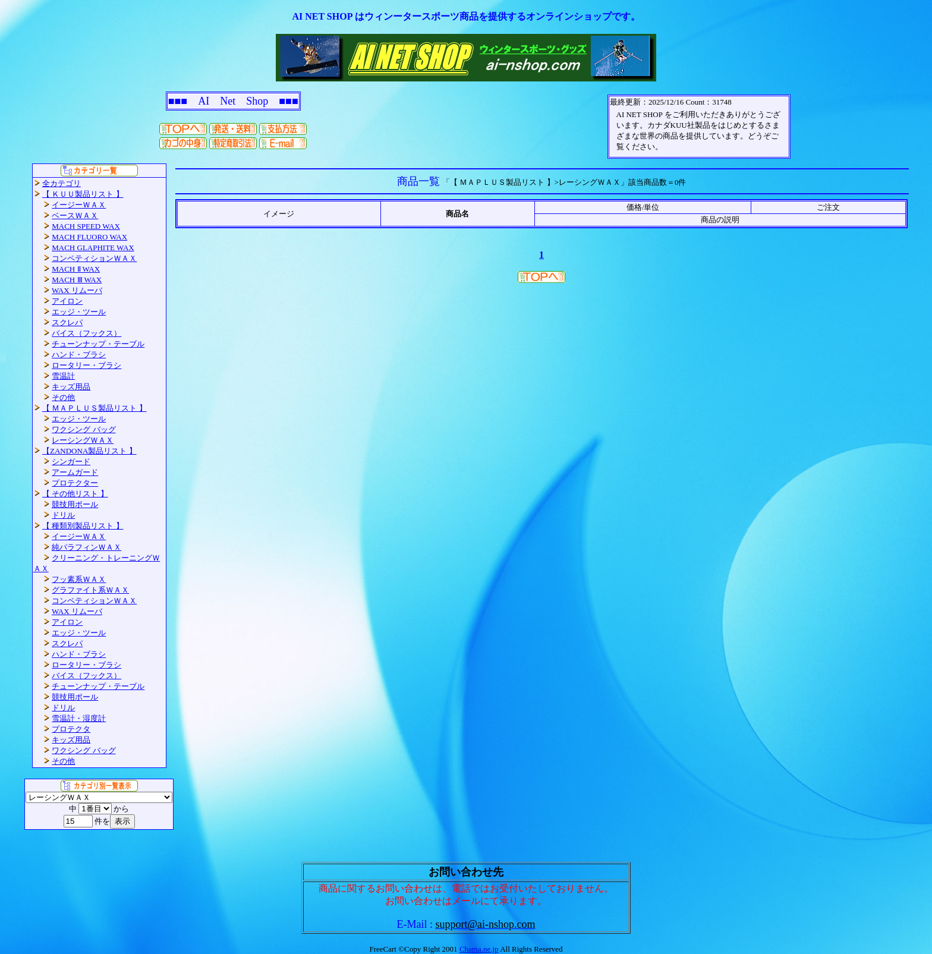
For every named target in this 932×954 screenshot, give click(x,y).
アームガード (75, 472)
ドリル (63, 515)
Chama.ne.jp (479, 948)
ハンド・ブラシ (79, 354)
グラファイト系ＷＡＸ (90, 589)
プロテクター (75, 482)
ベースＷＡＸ (75, 215)
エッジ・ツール (79, 311)
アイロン (67, 301)
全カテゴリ (61, 183)
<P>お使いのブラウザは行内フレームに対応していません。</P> (699, 126)
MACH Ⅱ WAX (76, 269)
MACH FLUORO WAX (89, 236)
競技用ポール (75, 504)
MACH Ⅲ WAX (77, 279)
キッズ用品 (71, 386)
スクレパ (67, 322)
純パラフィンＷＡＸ (86, 547)
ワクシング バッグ (83, 429)
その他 (63, 397)
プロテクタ (71, 729)
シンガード (71, 461)
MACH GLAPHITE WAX (93, 247)
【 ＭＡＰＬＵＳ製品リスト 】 (94, 408)
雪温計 (63, 375)
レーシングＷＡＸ (83, 440)
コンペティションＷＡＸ (94, 258)
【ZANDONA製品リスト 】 (89, 450)
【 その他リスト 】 (75, 493)
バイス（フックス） (86, 333)
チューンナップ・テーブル (98, 343)
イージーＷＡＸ (79, 204)
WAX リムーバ (77, 290)
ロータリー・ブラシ (86, 365)
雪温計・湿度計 (79, 718)
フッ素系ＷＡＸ (79, 579)
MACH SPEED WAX (86, 226)
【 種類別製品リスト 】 (83, 525)
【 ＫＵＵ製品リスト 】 (83, 194)
